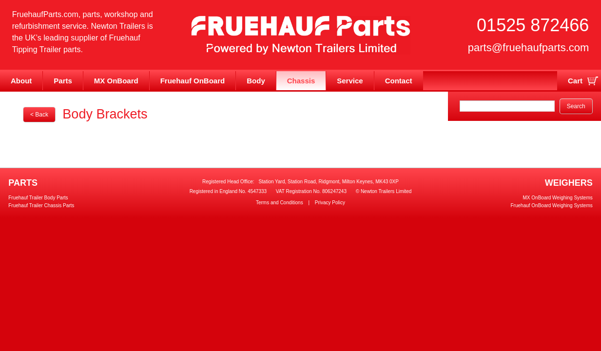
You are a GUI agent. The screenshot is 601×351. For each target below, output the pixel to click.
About (21, 81)
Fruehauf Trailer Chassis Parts (41, 205)
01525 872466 (533, 25)
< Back (39, 114)
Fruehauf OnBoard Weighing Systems (552, 205)
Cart (575, 81)
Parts (63, 81)
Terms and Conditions (279, 202)
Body (256, 81)
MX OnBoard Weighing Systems (558, 197)
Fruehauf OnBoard (192, 81)
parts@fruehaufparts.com (528, 47)
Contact (398, 81)
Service (350, 81)
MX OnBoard (116, 81)
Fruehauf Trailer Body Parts (38, 197)
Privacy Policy (330, 202)
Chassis (301, 81)
